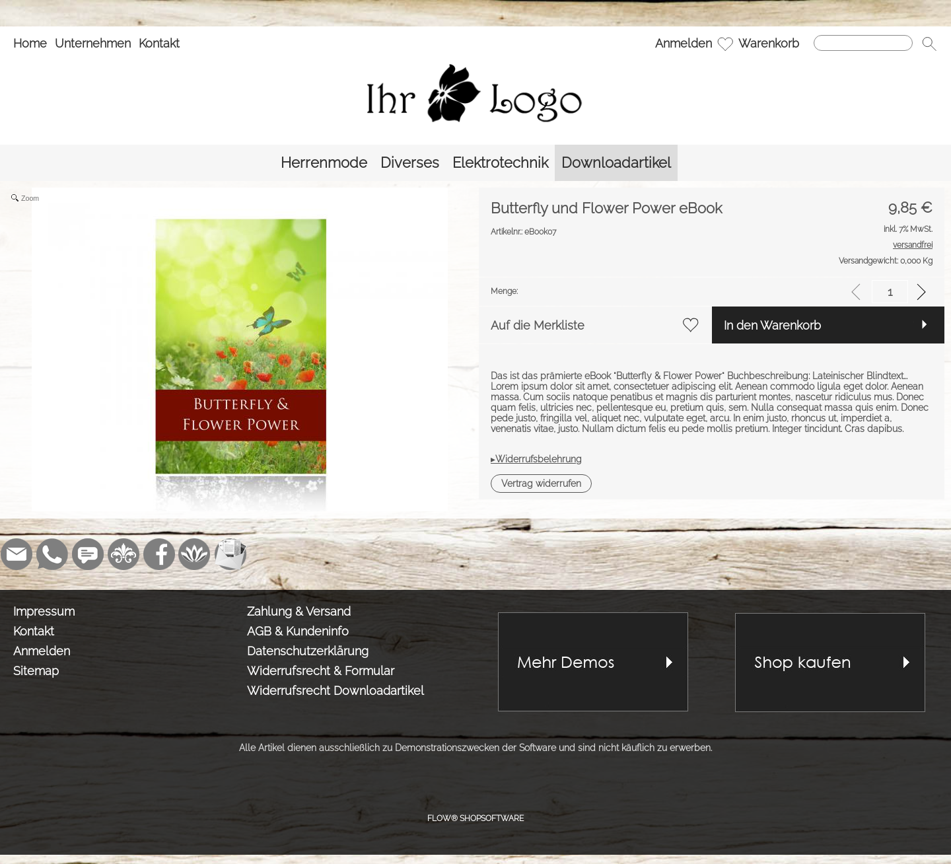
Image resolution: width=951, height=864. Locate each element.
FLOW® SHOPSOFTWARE (475, 818)
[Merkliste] (725, 43)
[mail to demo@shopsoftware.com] (16, 554)
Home (30, 43)
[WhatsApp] (52, 554)
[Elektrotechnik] (500, 163)
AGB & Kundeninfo (298, 631)
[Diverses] (410, 163)
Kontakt (159, 43)
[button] (929, 43)
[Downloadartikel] (616, 163)
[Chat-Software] (87, 554)
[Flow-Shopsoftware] (194, 554)
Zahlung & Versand (299, 611)
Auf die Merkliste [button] (537, 325)
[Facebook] (159, 554)
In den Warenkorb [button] (772, 325)
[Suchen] (863, 43)
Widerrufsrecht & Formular (320, 671)
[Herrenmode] (324, 163)
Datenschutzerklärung (308, 651)
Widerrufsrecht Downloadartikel (335, 691)
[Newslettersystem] (230, 554)
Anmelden (683, 43)
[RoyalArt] (123, 554)
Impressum (44, 611)
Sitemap (36, 671)
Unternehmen (93, 43)
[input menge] (890, 291)
